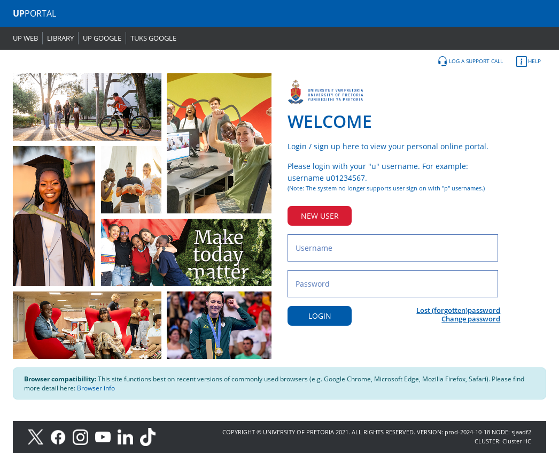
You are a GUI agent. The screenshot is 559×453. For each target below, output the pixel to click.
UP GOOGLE (102, 38)
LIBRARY (60, 38)
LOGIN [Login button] (319, 316)
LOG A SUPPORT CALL (470, 61)
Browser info (96, 388)
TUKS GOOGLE (153, 38)
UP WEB (25, 38)
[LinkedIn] (128, 436)
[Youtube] (106, 436)
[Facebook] (61, 436)
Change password (470, 319)
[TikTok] (150, 436)
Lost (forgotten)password (458, 310)
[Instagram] (84, 436)
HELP (528, 61)
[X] (38, 436)
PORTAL (34, 13)
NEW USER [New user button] (320, 216)
